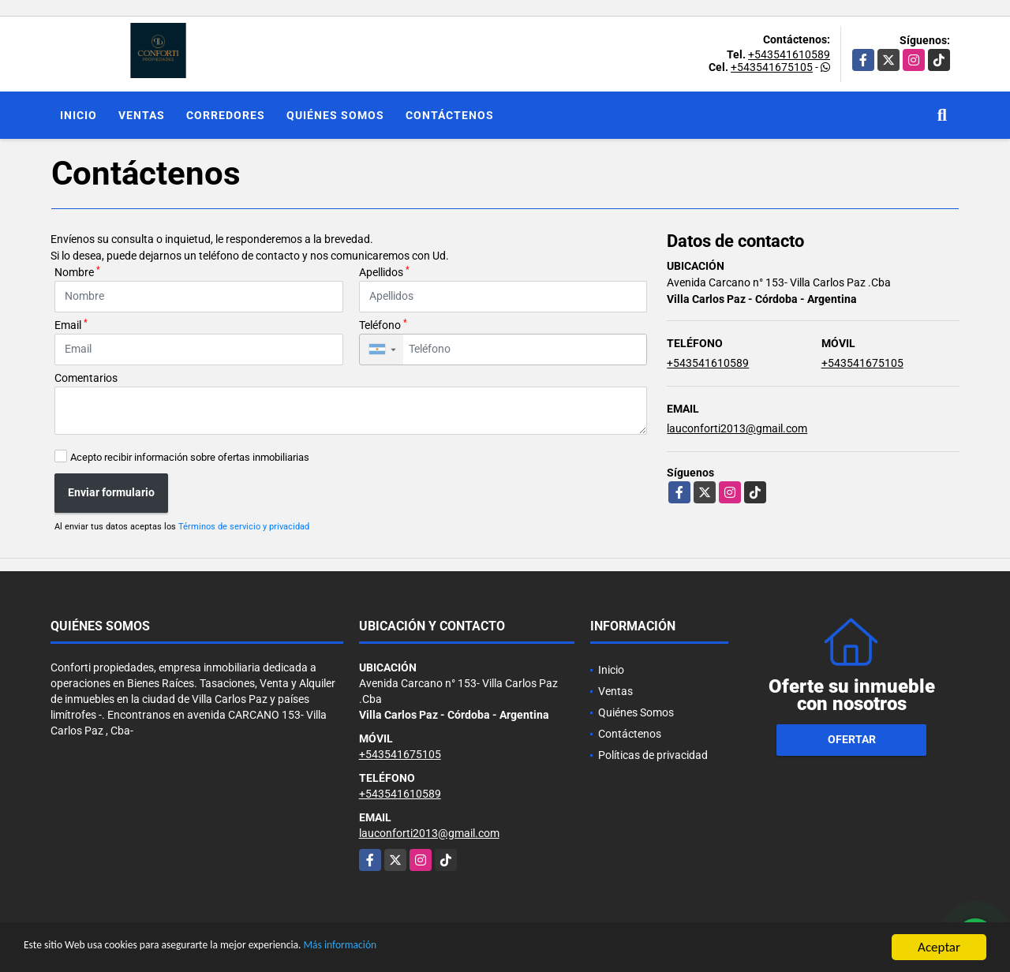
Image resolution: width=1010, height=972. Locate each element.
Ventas (141, 115)
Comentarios (86, 378)
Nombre (77, 271)
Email (71, 324)
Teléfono (383, 324)
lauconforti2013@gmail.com (737, 428)
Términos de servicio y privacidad (243, 527)
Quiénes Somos (335, 115)
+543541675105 (772, 67)
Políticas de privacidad (653, 755)
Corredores (225, 115)
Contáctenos (450, 115)
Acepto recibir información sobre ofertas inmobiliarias (189, 457)
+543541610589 (789, 54)
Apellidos (384, 271)
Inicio (78, 115)
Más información (420, 949)
